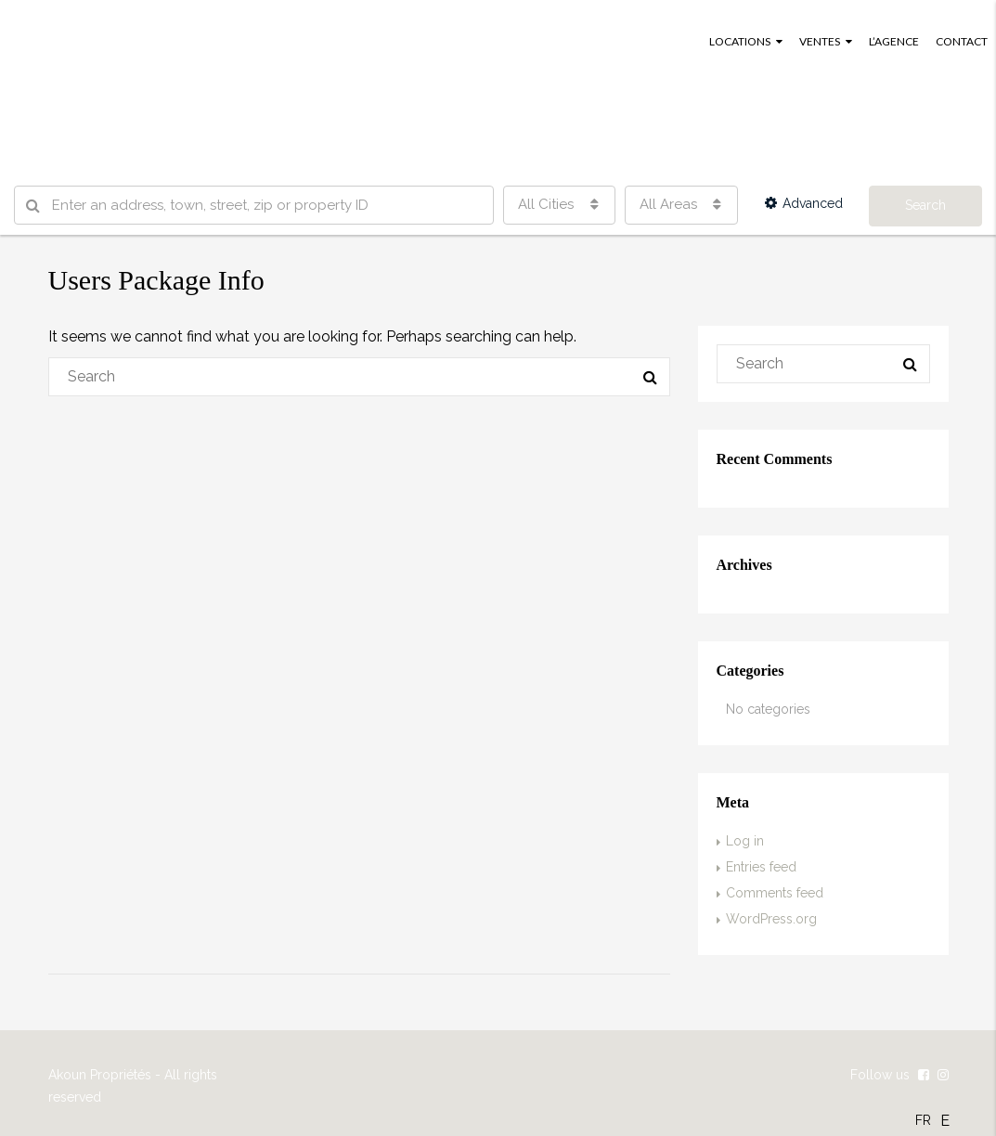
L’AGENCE (894, 41)
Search (925, 205)
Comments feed (774, 892)
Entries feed (761, 866)
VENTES (819, 41)
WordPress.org (771, 918)
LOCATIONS (739, 41)
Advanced (804, 203)
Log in (745, 840)
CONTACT (962, 41)
